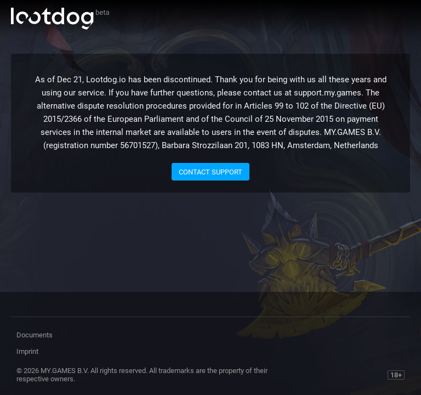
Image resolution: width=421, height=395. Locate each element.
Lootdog (60, 19)
